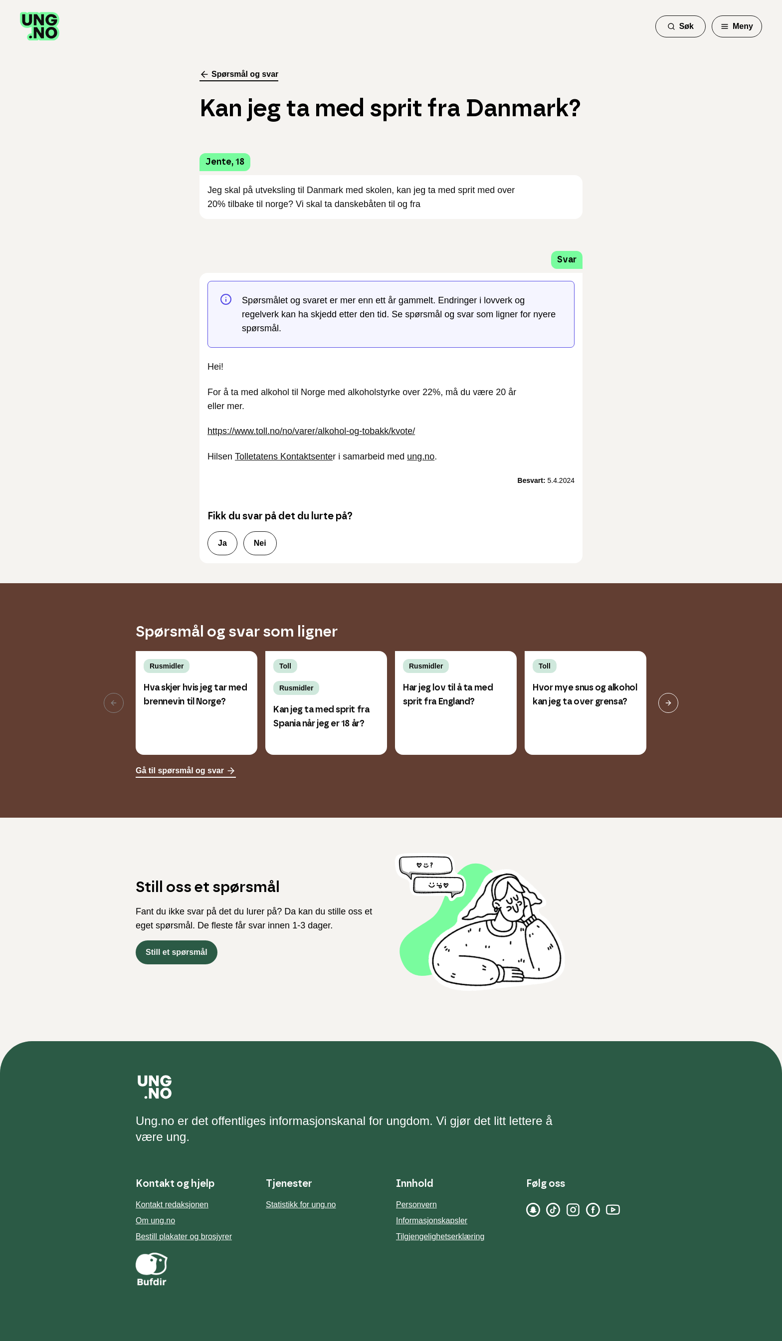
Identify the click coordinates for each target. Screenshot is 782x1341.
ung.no (420, 456)
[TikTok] (553, 1210)
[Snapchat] (533, 1210)
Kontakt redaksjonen (172, 1204)
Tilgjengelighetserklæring (440, 1236)
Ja (222, 543)
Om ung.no (155, 1220)
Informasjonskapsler (431, 1220)
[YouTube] (613, 1210)
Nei (260, 543)
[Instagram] (573, 1210)
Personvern (416, 1204)
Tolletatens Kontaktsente (284, 456)
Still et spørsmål (176, 952)
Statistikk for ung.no (301, 1204)
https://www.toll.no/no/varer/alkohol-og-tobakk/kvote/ (311, 431)
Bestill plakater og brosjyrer (184, 1236)
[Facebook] (593, 1210)
